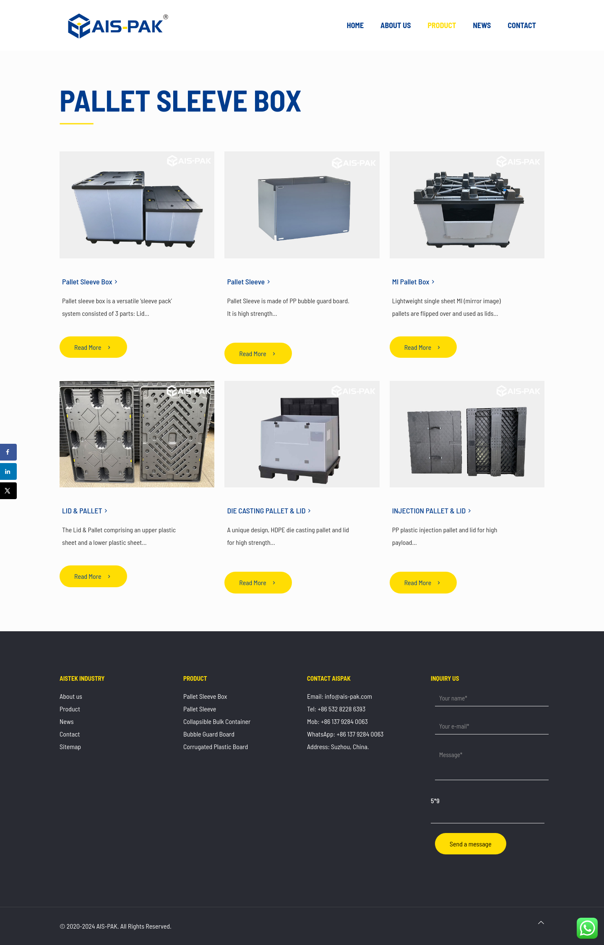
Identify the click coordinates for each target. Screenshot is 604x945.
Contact (70, 734)
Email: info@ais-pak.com (339, 696)
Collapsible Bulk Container (216, 721)
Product (70, 709)
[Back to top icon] (541, 922)
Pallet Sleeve (199, 709)
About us (71, 696)
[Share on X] (8, 490)
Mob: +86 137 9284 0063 (337, 721)
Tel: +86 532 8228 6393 (336, 709)
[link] (137, 204)
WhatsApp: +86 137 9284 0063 (345, 734)
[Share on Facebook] (8, 452)
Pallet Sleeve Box (205, 696)
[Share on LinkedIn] (8, 471)
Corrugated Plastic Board (215, 746)
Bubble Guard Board (208, 734)
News (67, 721)
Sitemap (70, 746)
